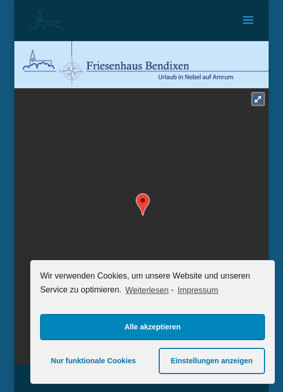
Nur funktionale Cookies (93, 361)
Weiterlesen (146, 290)
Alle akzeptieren (152, 327)
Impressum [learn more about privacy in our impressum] (198, 290)
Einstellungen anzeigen (212, 361)
